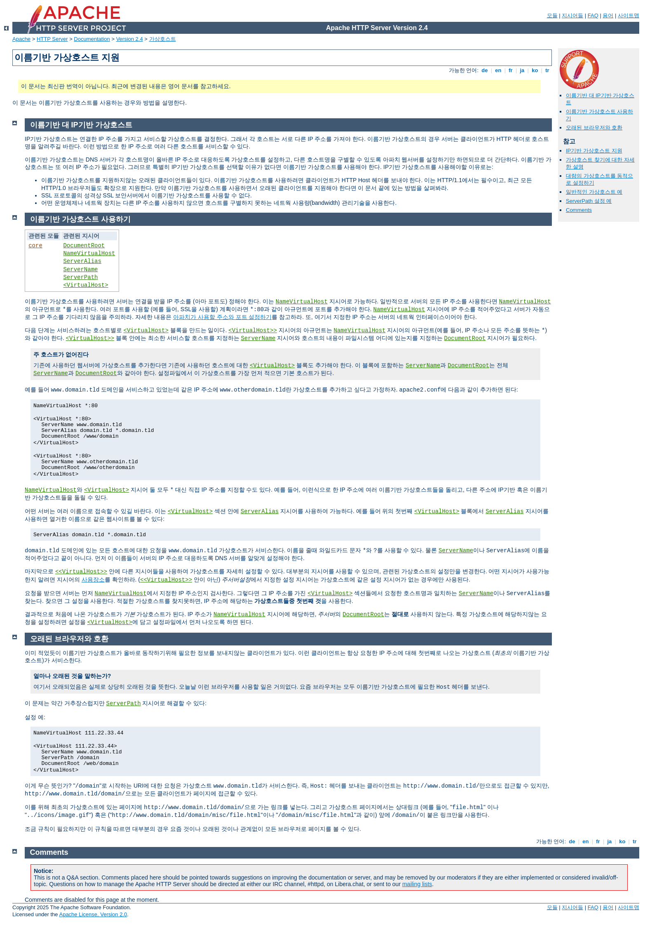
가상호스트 (162, 39)
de (484, 70)
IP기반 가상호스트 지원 (594, 151)
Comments (579, 210)
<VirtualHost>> (252, 330)
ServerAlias (82, 261)
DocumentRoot (84, 245)
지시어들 (572, 15)
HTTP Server (52, 39)
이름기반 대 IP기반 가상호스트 (81, 125)
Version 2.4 (129, 39)
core (35, 245)
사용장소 (93, 579)
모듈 (552, 15)
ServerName (80, 269)
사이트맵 (628, 15)
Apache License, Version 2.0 (93, 914)
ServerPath (80, 277)
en (498, 70)
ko (534, 70)
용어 (608, 15)
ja (522, 70)
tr (547, 70)
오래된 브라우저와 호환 (594, 127)
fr (510, 70)
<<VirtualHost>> (81, 571)
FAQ (593, 15)
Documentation (92, 39)
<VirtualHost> (85, 285)
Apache (21, 39)
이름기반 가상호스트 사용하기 (80, 219)
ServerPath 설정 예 (589, 201)
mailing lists (417, 884)
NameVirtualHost (89, 253)
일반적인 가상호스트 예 (594, 192)
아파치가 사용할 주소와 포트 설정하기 (222, 317)
